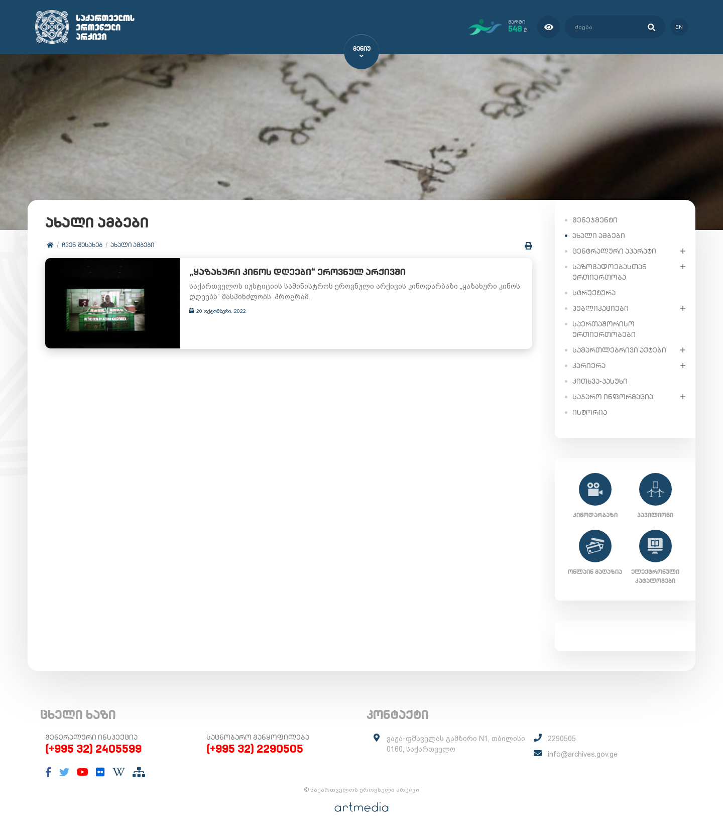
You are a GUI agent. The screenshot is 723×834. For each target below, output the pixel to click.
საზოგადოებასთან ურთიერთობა (609, 271)
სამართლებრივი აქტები (619, 349)
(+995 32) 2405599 (93, 749)
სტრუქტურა (594, 292)
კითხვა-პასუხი (600, 380)
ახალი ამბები (132, 245)
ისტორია (589, 411)
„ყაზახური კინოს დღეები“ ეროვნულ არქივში (289, 272)
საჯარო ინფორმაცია (612, 396)
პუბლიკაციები (600, 307)
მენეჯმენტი (595, 219)
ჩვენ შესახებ (82, 245)
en (679, 27)
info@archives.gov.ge (583, 754)
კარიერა (589, 365)
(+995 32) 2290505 (254, 749)
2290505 (562, 739)
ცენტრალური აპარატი (614, 250)
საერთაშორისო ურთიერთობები (604, 328)
